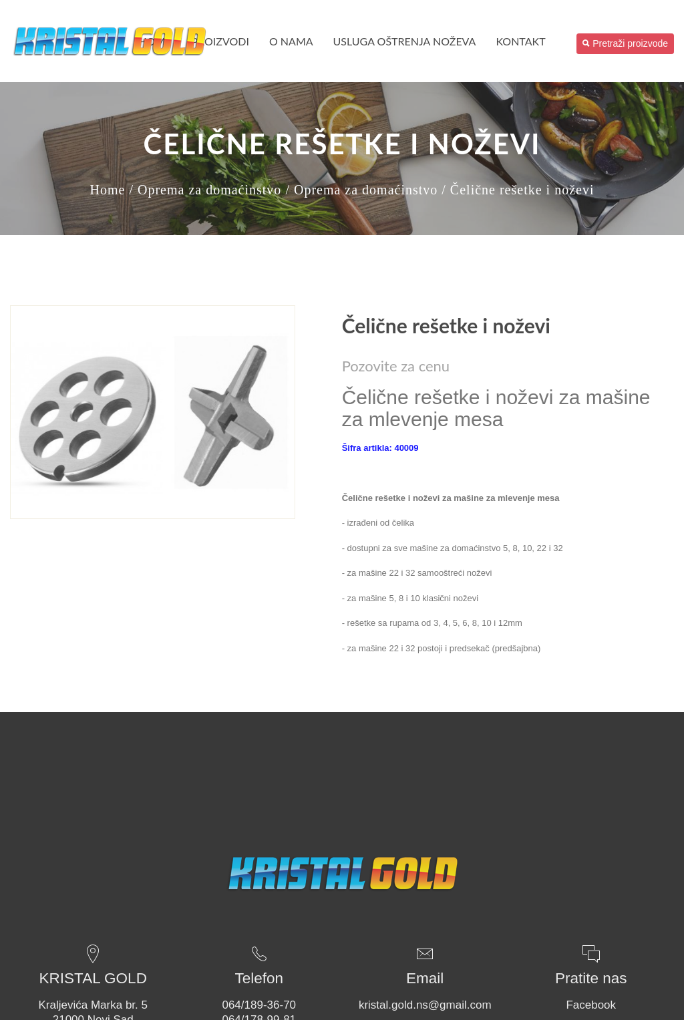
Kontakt (520, 41)
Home (108, 189)
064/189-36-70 (259, 1005)
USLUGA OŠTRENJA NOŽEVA (404, 41)
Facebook (591, 1005)
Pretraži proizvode (625, 43)
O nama (291, 41)
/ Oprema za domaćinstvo (205, 189)
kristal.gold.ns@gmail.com (425, 1005)
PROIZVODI (220, 41)
